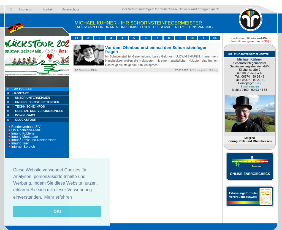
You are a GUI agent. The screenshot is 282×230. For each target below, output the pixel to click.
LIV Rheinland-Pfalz (25, 130)
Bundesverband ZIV (25, 127)
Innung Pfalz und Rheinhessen (33, 140)
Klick (258, 83)
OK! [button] (57, 211)
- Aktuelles (22, 89)
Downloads (23, 115)
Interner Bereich (23, 147)
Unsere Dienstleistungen (35, 102)
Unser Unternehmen (31, 97)
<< (76, 38)
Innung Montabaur (24, 137)
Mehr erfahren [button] (58, 197)
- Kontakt (20, 93)
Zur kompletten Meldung (205, 70)
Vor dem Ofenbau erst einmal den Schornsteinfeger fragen (156, 49)
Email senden (249, 86)
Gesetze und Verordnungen (38, 111)
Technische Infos (28, 106)
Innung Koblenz (22, 133)
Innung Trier (20, 143)
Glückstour (24, 119)
